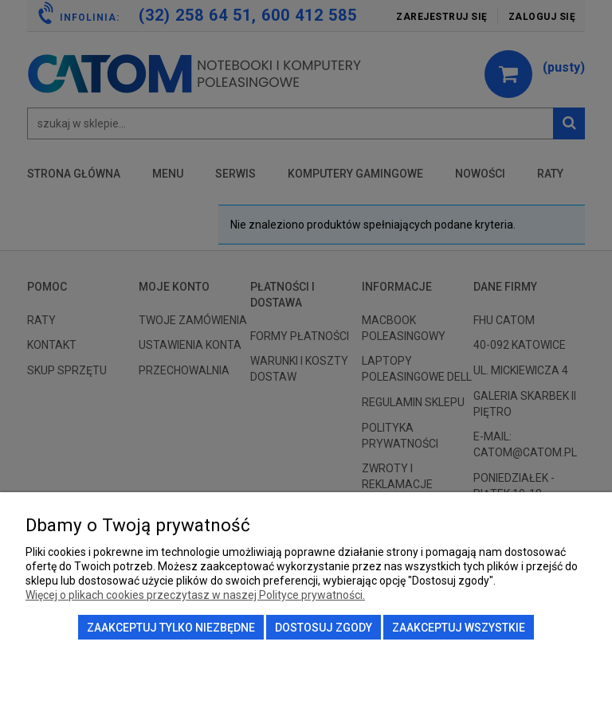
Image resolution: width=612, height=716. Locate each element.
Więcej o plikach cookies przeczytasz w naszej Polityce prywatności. (195, 595)
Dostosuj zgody (323, 627)
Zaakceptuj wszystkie (458, 627)
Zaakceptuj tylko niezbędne (171, 627)
